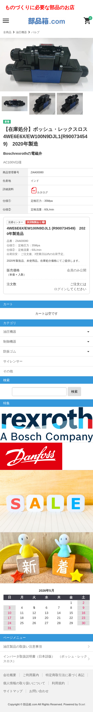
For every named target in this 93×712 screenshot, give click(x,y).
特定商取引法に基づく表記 (65, 675)
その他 (8, 371)
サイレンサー (13, 361)
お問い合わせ (39, 691)
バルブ (35, 32)
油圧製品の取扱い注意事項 (22, 646)
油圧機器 (21, 32)
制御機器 (9, 341)
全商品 (7, 32)
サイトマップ (13, 691)
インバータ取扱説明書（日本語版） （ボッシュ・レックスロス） (45, 659)
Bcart (82, 704)
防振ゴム (9, 351)
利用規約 (58, 683)
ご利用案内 (31, 675)
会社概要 (9, 675)
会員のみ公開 (76, 270)
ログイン (60, 289)
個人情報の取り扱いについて (24, 683)
